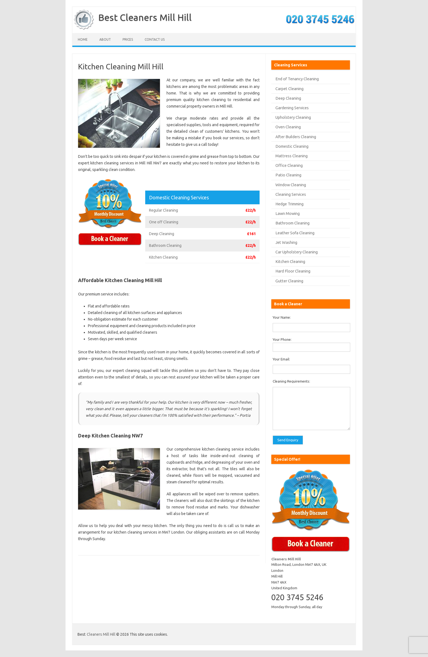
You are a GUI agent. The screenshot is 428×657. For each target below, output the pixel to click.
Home (83, 39)
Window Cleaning (290, 184)
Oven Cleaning (288, 127)
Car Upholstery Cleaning (296, 252)
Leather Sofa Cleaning (294, 232)
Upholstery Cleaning (293, 117)
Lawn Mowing (287, 213)
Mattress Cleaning (291, 155)
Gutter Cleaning (289, 281)
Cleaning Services (290, 194)
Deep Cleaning (288, 98)
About (105, 39)
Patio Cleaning (288, 175)
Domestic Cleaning (291, 146)
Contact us (155, 39)
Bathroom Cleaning (292, 223)
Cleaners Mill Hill (101, 634)
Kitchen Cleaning (290, 261)
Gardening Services (292, 107)
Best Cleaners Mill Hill (145, 17)
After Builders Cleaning (295, 136)
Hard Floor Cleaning (292, 271)
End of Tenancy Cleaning (297, 78)
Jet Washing (286, 242)
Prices (128, 39)
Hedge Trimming (289, 204)
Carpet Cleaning (289, 88)
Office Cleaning (289, 165)
